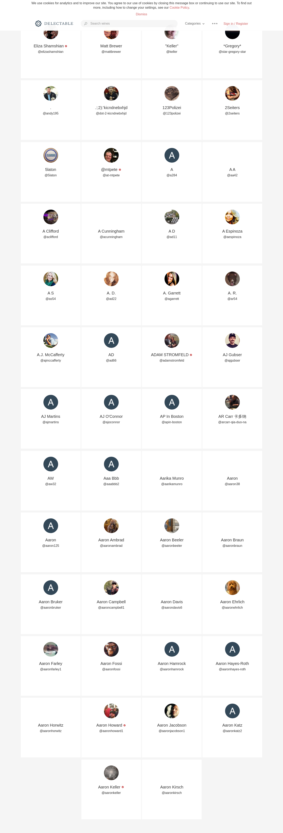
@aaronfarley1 (50, 669)
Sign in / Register (235, 23)
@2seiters (232, 113)
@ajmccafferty (50, 360)
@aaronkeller (111, 793)
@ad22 (111, 299)
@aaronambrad (111, 545)
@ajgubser (232, 360)
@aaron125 (50, 545)
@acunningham (111, 237)
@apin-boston (172, 422)
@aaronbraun (232, 545)
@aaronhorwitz (51, 731)
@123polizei (172, 113)
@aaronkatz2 (232, 731)
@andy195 (51, 113)
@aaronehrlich (232, 607)
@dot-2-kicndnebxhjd (111, 113)
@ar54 (232, 299)
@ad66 (111, 360)
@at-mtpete (111, 175)
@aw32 (50, 484)
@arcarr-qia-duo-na (232, 422)
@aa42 (232, 175)
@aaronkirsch (172, 793)
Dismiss (141, 14)
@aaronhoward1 (111, 731)
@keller (171, 51)
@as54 (51, 299)
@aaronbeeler (171, 545)
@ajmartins (50, 422)
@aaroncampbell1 (111, 607)
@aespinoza (232, 237)
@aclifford (50, 237)
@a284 (172, 175)
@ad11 (172, 237)
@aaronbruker (50, 607)
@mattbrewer (111, 51)
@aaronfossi (111, 669)
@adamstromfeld (171, 360)
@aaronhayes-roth (232, 669)
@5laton (51, 175)
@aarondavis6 (171, 607)
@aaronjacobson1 (172, 731)
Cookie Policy (179, 7)
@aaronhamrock (172, 669)
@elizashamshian (51, 51)
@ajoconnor (111, 422)
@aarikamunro (171, 484)
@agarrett (172, 299)
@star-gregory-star (232, 51)
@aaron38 (232, 484)
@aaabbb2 (111, 484)
